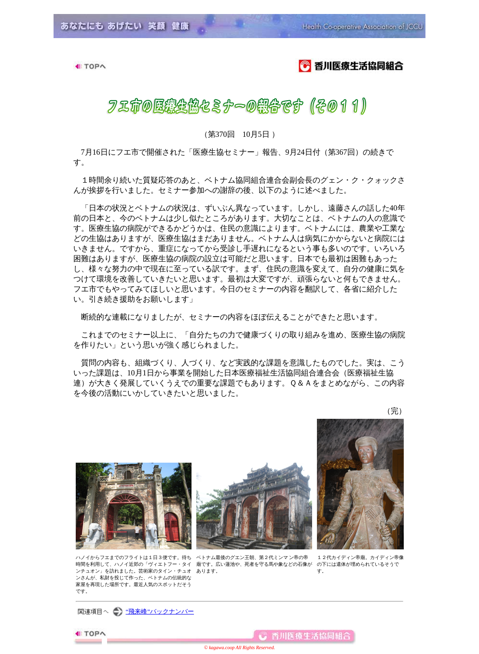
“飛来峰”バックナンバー (160, 611)
